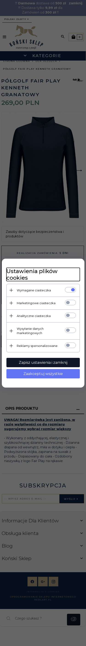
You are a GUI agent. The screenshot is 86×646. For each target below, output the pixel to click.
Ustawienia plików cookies (32, 274)
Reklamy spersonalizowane (37, 346)
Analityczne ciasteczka (34, 316)
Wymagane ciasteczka (34, 290)
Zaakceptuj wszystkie (43, 374)
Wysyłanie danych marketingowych (30, 331)
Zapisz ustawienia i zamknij (43, 362)
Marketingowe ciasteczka (36, 303)
